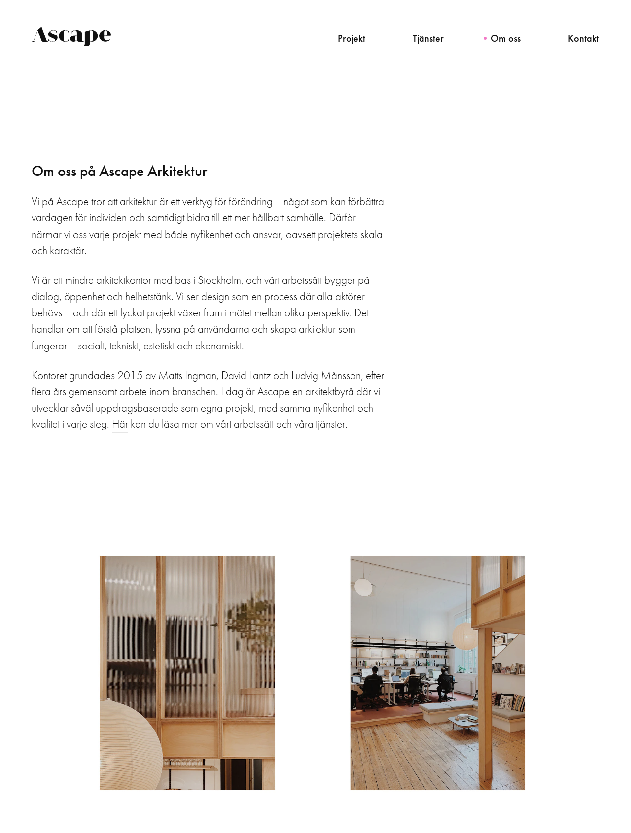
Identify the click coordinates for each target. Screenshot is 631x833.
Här (120, 424)
